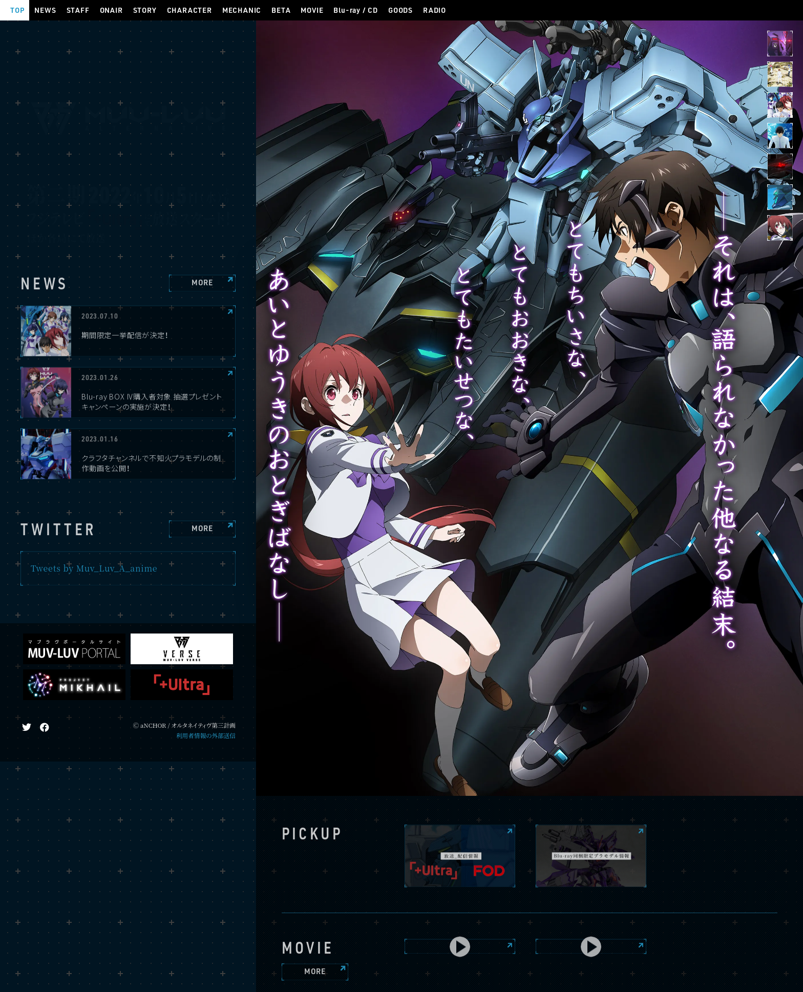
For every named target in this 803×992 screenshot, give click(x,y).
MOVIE (312, 10)
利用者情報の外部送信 (206, 735)
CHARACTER (189, 10)
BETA (280, 10)
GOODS (400, 10)
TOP (17, 10)
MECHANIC (241, 10)
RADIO (434, 10)
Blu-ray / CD (355, 10)
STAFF (78, 10)
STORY (145, 10)
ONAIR (111, 10)
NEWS (45, 10)
